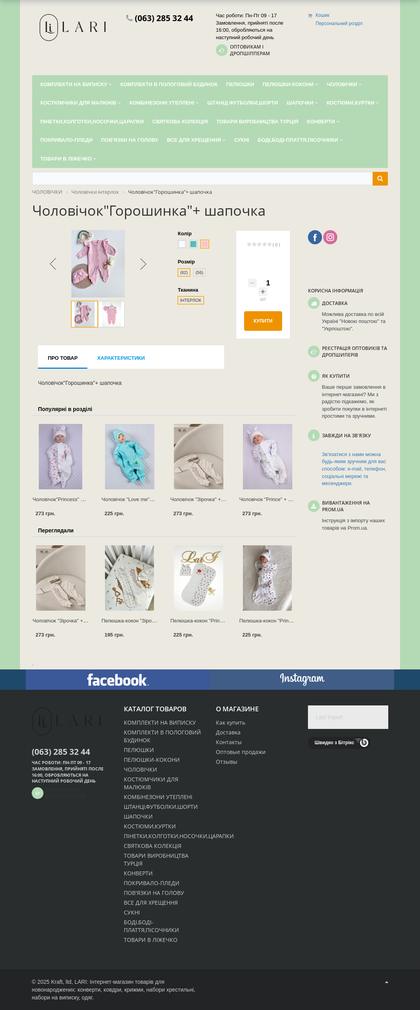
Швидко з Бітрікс (334, 742)
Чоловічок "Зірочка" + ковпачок (206, 499)
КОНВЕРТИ (138, 873)
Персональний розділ (339, 23)
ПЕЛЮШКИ (139, 750)
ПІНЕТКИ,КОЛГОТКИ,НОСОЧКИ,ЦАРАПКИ (179, 836)
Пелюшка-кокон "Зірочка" (131, 621)
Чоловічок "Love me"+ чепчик (135, 499)
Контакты (229, 742)
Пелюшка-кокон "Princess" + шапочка (214, 621)
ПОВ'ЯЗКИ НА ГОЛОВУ (154, 892)
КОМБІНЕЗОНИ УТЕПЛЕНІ (158, 797)
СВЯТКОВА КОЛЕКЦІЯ (152, 845)
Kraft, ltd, (62, 982)
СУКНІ (132, 912)
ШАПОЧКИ (138, 816)
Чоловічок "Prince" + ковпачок (274, 499)
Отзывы (226, 761)
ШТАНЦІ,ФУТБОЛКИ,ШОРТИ (161, 806)
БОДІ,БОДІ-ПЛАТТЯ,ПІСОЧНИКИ (151, 926)
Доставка (228, 732)
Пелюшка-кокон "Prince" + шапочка (280, 621)
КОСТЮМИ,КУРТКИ (150, 826)
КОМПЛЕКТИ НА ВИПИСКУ (160, 722)
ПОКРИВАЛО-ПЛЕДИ (151, 883)
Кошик (322, 15)
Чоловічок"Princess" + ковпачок (69, 499)
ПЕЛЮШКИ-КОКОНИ (152, 759)
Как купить (230, 722)
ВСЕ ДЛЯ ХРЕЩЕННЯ (151, 902)
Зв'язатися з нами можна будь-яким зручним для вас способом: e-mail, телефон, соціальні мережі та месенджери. (354, 468)
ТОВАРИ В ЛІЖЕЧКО (150, 939)
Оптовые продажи (241, 752)
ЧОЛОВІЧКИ (140, 769)
